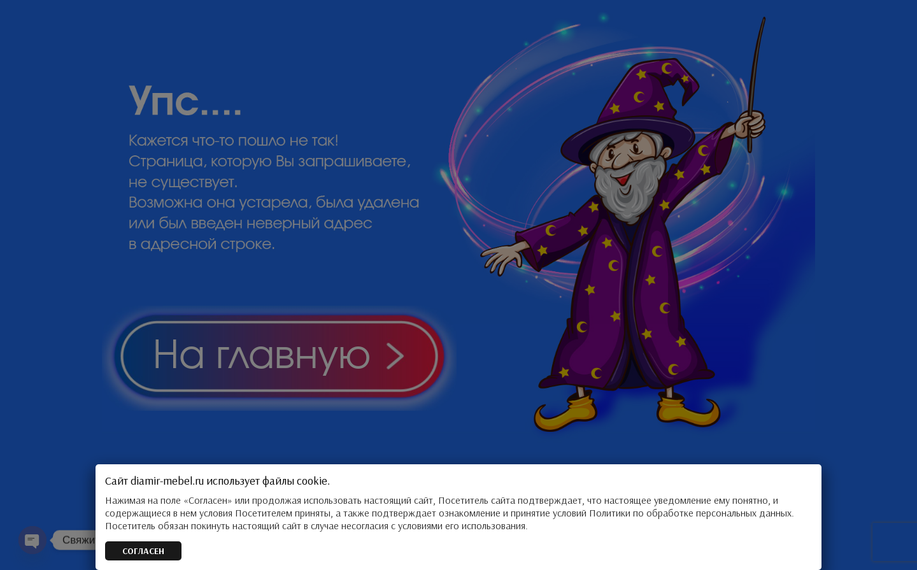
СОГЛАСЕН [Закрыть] (143, 551)
